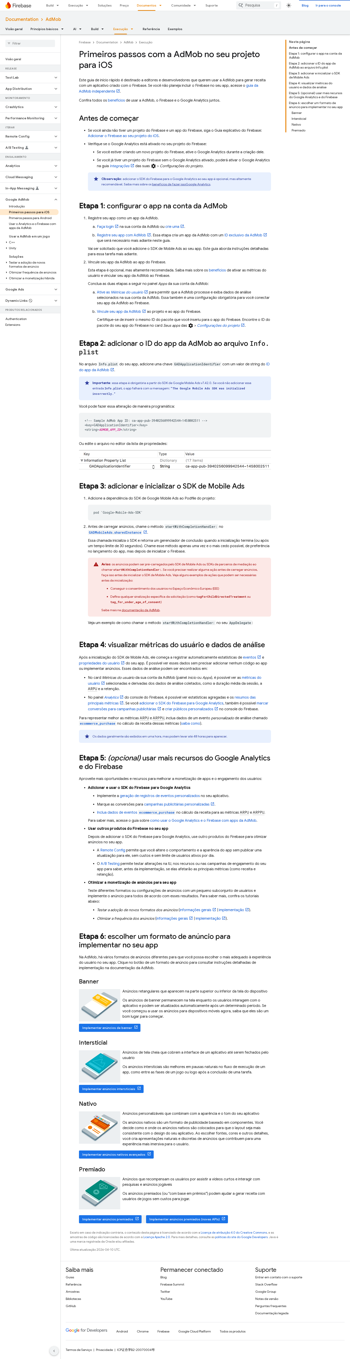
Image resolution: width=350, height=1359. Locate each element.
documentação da (141, 610)
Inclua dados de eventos (136, 812)
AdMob (53, 19)
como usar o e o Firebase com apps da (203, 820)
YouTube (166, 1299)
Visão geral (13, 29)
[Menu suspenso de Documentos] (161, 5)
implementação (231, 910)
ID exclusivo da (243, 235)
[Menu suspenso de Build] (59, 5)
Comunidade (181, 5)
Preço (124, 5)
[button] (26, 77)
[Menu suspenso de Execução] (88, 5)
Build (50, 5)
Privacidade (104, 1350)
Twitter (165, 1292)
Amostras (72, 1292)
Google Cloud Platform (194, 1331)
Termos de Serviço (79, 1350)
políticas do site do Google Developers (241, 1237)
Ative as (120, 292)
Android (122, 1331)
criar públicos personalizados (189, 709)
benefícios (116, 100)
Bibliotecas (73, 1299)
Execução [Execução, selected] (120, 29)
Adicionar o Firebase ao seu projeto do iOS (123, 136)
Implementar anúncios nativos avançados (113, 1154)
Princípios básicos (44, 29)
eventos (249, 657)
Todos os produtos (232, 1331)
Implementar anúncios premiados (107, 1219)
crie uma (172, 226)
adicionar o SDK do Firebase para (181, 703)
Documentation (21, 19)
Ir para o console (328, 5)
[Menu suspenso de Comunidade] (196, 5)
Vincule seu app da (119, 311)
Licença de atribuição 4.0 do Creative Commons (234, 1233)
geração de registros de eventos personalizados (160, 796)
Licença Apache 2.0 (156, 1237)
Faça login (105, 226)
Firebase (85, 42)
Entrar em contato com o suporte (278, 1277)
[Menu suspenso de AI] (81, 29)
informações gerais (195, 910)
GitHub (71, 1306)
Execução (75, 5)
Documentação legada (272, 1313)
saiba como (190, 723)
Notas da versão (266, 1299)
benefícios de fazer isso (181, 184)
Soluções (105, 5)
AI (74, 29)
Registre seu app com (121, 235)
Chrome (143, 1331)
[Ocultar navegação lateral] (54, 1350)
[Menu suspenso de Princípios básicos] (63, 29)
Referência (151, 29)
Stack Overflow (266, 1284)
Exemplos (175, 29)
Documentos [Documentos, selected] (146, 5)
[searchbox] (30, 43)
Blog (305, 5)
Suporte (212, 5)
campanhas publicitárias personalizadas (177, 804)
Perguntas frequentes (270, 1306)
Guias (70, 1277)
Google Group (265, 1292)
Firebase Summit (172, 1284)
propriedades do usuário (99, 663)
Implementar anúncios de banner (107, 1028)
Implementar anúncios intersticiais (108, 1089)
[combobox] (258, 5)
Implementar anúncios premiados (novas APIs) (184, 1219)
